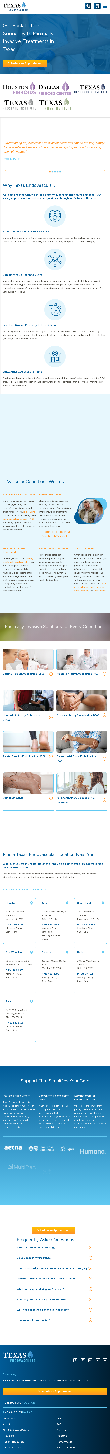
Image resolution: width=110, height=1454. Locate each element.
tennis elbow (100, 590)
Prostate (61, 1435)
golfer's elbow (81, 590)
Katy (44, 903)
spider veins (29, 512)
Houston (11, 903)
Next (105, 171)
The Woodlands (15, 952)
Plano (9, 1001)
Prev (5, 171)
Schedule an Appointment (25, 63)
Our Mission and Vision (16, 1430)
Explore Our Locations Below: (24, 889)
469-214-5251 (86, 974)
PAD (59, 1424)
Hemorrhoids (64, 1441)
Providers (8, 1435)
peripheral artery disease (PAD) (18, 519)
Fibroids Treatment (50, 494)
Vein (59, 1418)
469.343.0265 (13, 1412)
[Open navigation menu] (105, 6)
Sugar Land (84, 903)
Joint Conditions (84, 548)
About (6, 1424)
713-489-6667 (51, 924)
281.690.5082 (13, 1402)
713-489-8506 (51, 974)
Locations (9, 1418)
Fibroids (61, 1430)
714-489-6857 (15, 970)
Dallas (80, 952)
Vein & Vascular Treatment (19, 494)
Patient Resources (13, 1441)
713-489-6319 (15, 924)
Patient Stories (12, 1447)
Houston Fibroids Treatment (56, 532)
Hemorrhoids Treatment (53, 548)
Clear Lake (48, 952)
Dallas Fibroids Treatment (54, 536)
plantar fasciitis (96, 587)
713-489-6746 (87, 924)
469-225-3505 (16, 1023)
